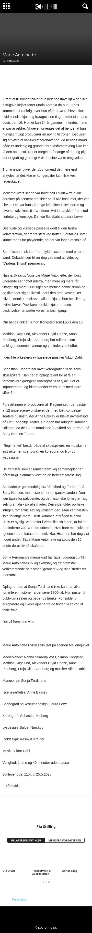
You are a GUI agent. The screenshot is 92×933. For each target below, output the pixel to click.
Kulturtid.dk (19, 899)
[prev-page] (43, 881)
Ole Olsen (8, 870)
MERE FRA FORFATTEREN (64, 840)
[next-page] (48, 881)
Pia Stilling (46, 826)
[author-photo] (46, 810)
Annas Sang (69, 870)
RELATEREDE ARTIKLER (26, 840)
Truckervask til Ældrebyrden (41, 872)
